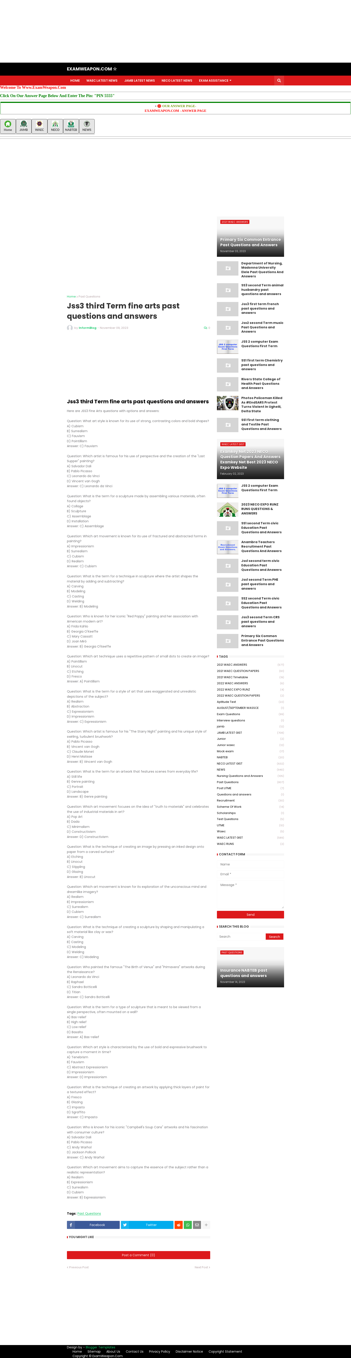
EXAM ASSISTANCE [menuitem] (213, 80)
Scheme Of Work (250, 807)
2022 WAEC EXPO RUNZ (250, 689)
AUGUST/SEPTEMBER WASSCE (250, 708)
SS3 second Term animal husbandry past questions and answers (262, 289)
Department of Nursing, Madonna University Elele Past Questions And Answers (262, 270)
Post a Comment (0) (138, 1255)
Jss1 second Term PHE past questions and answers (259, 584)
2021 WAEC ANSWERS (250, 665)
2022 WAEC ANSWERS (250, 683)
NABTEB (250, 757)
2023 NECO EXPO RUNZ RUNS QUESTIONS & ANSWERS (259, 508)
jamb (250, 726)
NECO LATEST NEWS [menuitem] (177, 80)
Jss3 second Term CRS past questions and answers (260, 621)
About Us (113, 1351)
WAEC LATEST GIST (250, 837)
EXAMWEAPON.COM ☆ (92, 69)
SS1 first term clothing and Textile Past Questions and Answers (261, 424)
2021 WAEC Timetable (250, 677)
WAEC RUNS (250, 844)
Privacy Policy (159, 1351)
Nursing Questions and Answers (250, 776)
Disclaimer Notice (189, 1351)
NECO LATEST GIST (250, 763)
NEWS (250, 769)
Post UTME (250, 788)
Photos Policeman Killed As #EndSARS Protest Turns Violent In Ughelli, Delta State (261, 404)
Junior (250, 739)
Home (71, 296)
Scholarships (250, 813)
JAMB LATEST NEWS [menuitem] (139, 80)
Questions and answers (250, 794)
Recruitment (250, 800)
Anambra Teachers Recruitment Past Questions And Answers (261, 546)
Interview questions (250, 720)
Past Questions (89, 296)
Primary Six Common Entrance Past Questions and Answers (262, 640)
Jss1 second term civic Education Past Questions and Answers (261, 565)
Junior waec (250, 745)
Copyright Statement (225, 1351)
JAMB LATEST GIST (250, 733)
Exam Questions (250, 714)
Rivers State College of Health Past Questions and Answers (260, 383)
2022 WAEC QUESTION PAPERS (250, 695)
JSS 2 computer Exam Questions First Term (259, 344)
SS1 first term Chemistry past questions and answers (262, 364)
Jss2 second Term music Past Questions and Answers (262, 327)
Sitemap (94, 1351)
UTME (250, 825)
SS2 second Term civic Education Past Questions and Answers (261, 602)
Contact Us (134, 1351)
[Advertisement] (134, 31)
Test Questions (250, 819)
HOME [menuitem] (75, 80)
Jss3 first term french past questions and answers (260, 308)
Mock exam (250, 751)
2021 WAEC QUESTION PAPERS (250, 671)
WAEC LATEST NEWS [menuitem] (102, 80)
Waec (250, 831)
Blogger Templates (100, 1347)
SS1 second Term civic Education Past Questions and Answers (261, 527)
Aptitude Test (250, 702)
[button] (279, 80)
